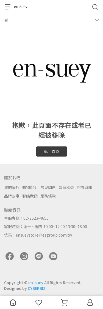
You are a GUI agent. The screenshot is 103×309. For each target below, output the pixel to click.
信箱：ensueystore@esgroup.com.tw (38, 235)
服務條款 (48, 196)
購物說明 (30, 187)
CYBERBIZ (37, 288)
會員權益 (66, 187)
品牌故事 (12, 196)
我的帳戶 (12, 187)
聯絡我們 (30, 196)
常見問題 (48, 187)
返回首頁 (51, 151)
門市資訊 (84, 187)
